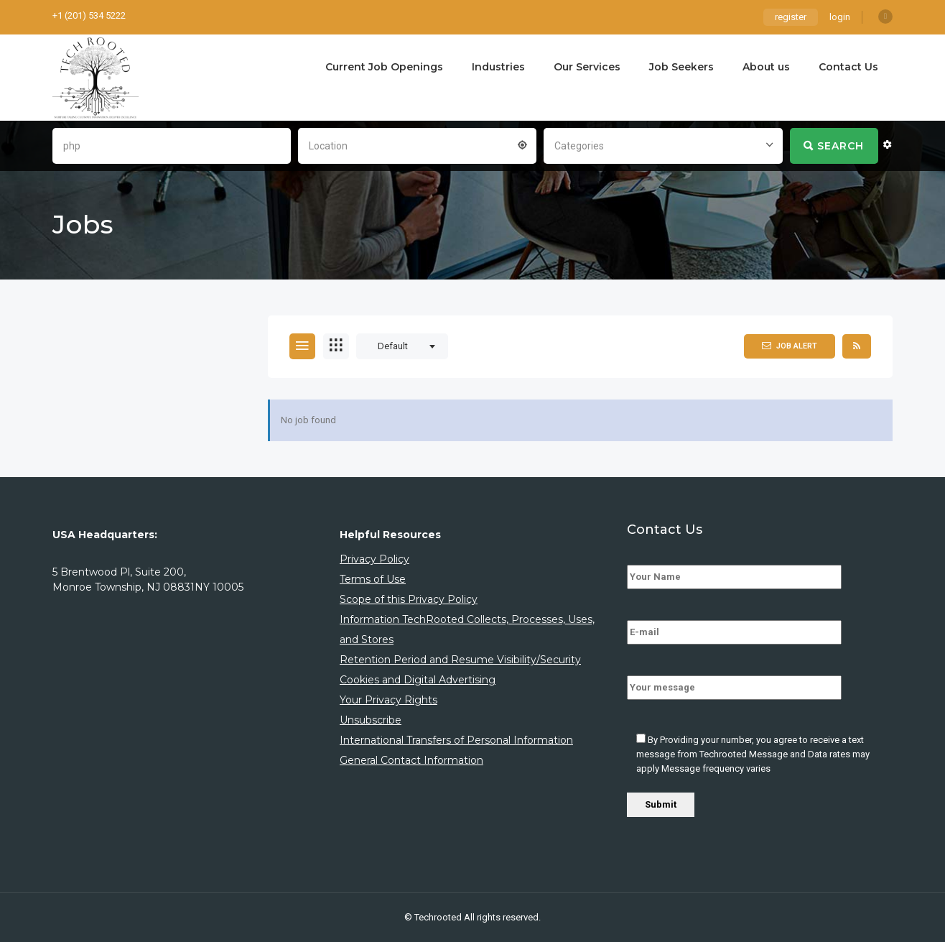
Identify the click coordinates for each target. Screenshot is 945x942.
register (790, 16)
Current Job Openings (384, 66)
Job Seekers (681, 66)
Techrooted (439, 917)
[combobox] (417, 144)
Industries (498, 66)
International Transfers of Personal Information (456, 740)
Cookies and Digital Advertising (417, 679)
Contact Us (848, 66)
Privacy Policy (374, 559)
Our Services (587, 66)
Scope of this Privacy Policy (409, 599)
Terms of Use (373, 579)
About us (766, 66)
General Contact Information (411, 760)
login (839, 16)
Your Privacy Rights (388, 699)
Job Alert (789, 346)
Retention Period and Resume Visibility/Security (460, 659)
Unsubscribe (370, 720)
